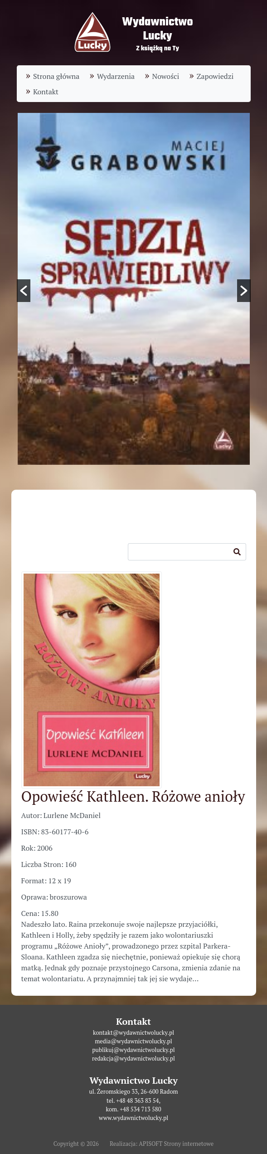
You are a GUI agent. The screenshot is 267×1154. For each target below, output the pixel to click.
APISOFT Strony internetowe (176, 1144)
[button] (23, 290)
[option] (134, 289)
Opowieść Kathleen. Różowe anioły (133, 796)
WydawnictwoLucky (157, 29)
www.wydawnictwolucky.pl (133, 1118)
